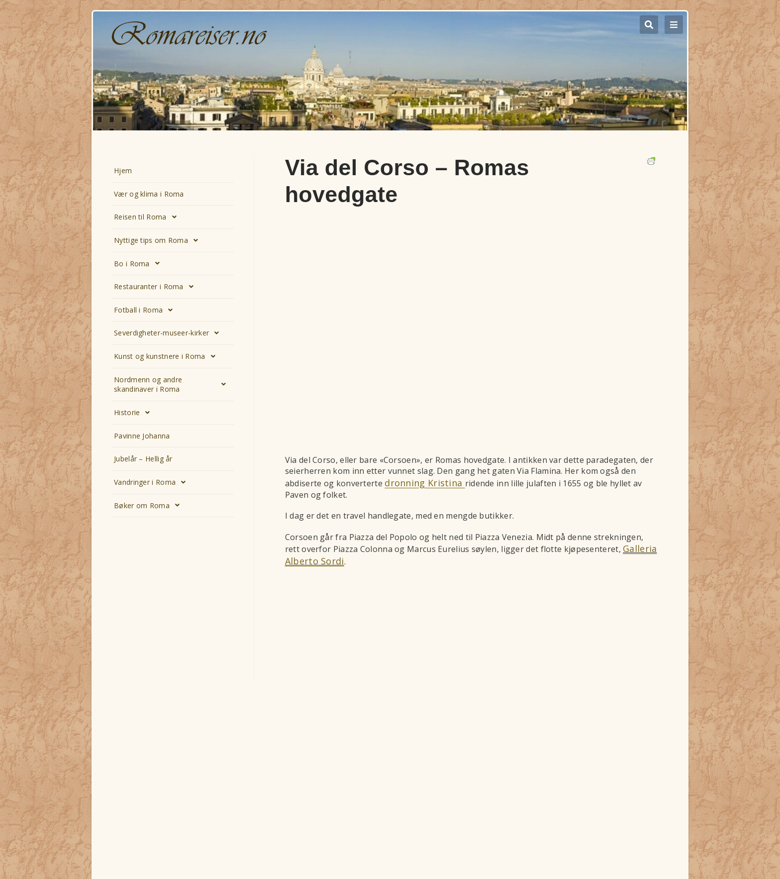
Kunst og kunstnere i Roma (167, 356)
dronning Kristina (425, 483)
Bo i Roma (139, 263)
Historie (135, 413)
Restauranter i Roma (156, 287)
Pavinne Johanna (142, 435)
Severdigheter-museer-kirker (169, 333)
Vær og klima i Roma (149, 194)
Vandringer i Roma (152, 482)
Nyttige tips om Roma (158, 240)
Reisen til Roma (148, 217)
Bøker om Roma (149, 505)
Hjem (123, 170)
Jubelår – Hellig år (143, 458)
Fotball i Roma (146, 310)
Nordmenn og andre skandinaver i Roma (172, 384)
